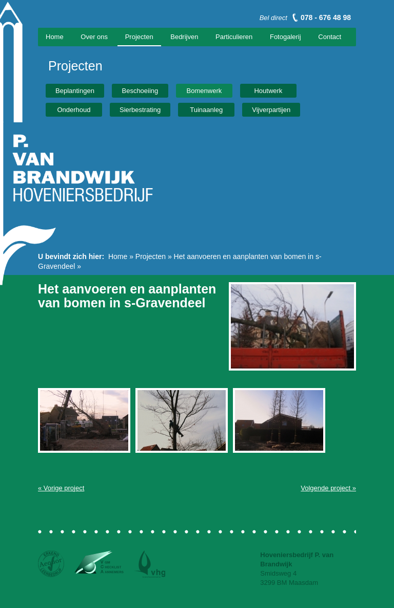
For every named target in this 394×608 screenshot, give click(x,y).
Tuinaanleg (206, 110)
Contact (329, 37)
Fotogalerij (285, 37)
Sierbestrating (140, 110)
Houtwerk (268, 91)
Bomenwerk (204, 91)
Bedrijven (184, 37)
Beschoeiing (140, 91)
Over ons (94, 37)
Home (55, 37)
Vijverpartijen (271, 110)
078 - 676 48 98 (326, 17)
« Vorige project (61, 488)
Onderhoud (73, 110)
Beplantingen (74, 91)
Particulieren (233, 37)
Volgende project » (328, 488)
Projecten (139, 37)
